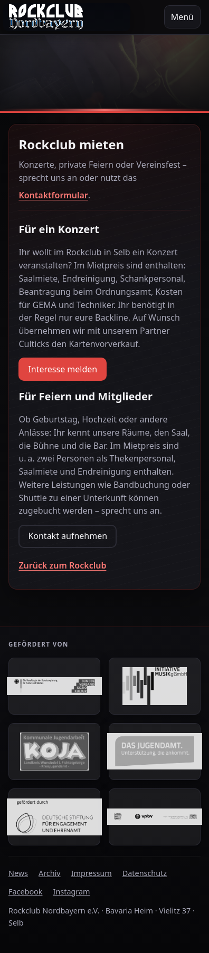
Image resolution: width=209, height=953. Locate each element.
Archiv (50, 873)
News (18, 873)
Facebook (25, 892)
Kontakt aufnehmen (67, 536)
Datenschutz (144, 873)
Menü (182, 17)
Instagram (71, 892)
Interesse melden (62, 369)
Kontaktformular (53, 195)
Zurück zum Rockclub (62, 565)
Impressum (91, 873)
